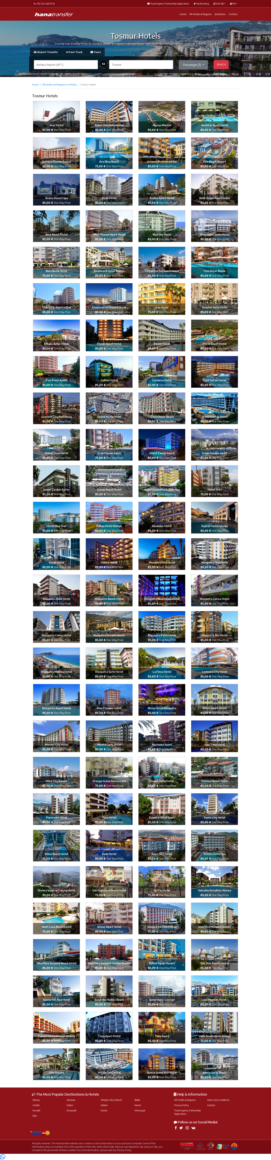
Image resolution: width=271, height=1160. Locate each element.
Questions (220, 14)
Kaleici (70, 1105)
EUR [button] (218, 3)
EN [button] (232, 3)
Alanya (36, 1100)
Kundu (104, 1110)
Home (183, 14)
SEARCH (221, 64)
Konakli (36, 1110)
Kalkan (104, 1105)
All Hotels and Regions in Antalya (59, 84)
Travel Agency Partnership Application (187, 1112)
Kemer (138, 1105)
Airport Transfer (46, 52)
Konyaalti (71, 1110)
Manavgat (140, 1110)
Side (35, 1115)
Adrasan (71, 1100)
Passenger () (192, 65)
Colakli (36, 1105)
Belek (137, 1100)
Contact (233, 14)
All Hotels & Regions (200, 14)
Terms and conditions (218, 1100)
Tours (96, 52)
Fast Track (74, 52)
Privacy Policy (181, 1105)
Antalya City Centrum (111, 1100)
